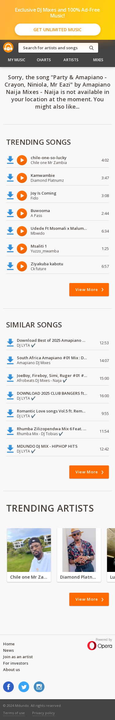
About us (11, 669)
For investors (15, 663)
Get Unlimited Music (57, 29)
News (8, 650)
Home (9, 644)
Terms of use (14, 713)
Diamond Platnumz (79, 577)
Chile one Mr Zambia (29, 577)
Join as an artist (18, 656)
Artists (71, 59)
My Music (16, 59)
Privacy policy (43, 713)
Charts (44, 59)
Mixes (98, 59)
